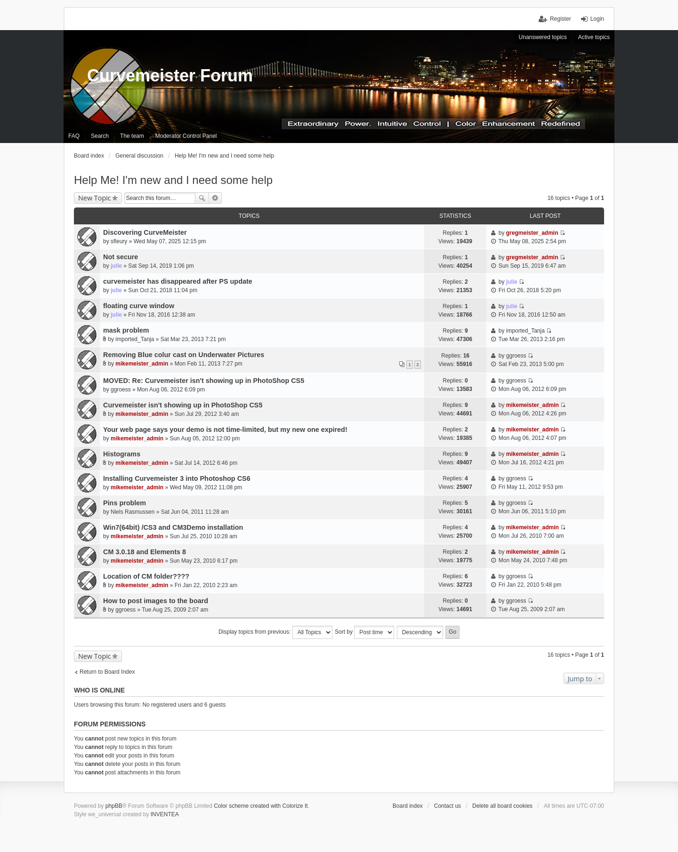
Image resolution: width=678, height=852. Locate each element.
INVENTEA (165, 814)
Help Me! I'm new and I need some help (173, 180)
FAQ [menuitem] (74, 136)
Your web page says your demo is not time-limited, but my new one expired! (225, 429)
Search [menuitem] (100, 136)
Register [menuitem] (560, 19)
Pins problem (124, 503)
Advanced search (215, 198)
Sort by (364, 632)
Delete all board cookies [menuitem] (502, 806)
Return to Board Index (107, 672)
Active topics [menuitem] (594, 37)
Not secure (120, 257)
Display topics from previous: (275, 632)
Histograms (121, 454)
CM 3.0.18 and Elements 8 (144, 552)
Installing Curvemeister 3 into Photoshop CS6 (176, 478)
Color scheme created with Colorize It (260, 806)
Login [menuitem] (597, 19)
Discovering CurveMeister (145, 232)
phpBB (113, 806)
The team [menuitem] (132, 136)
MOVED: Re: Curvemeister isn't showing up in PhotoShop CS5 (203, 380)
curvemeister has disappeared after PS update (177, 281)
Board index (408, 806)
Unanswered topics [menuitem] (543, 37)
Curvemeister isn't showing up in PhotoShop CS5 (182, 405)
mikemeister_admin (141, 363)
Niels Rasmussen (132, 512)
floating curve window (138, 306)
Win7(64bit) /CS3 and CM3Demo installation (173, 527)
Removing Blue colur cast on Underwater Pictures (183, 354)
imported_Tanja (134, 339)
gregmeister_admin (532, 233)
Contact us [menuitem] (447, 806)
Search (202, 198)
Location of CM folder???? (146, 576)
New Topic (94, 197)
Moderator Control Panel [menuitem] (186, 136)
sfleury (119, 241)
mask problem (126, 330)
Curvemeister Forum (170, 75)
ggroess (516, 355)
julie (116, 266)
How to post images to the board (155, 601)
